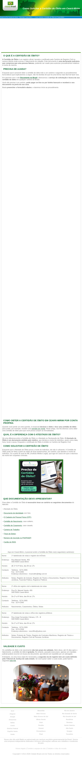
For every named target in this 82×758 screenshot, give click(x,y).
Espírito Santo (12, 731)
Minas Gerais (41, 719)
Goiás (12, 734)
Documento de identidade (13, 513)
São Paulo (69, 728)
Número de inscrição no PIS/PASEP (17, 538)
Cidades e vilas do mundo (56, 748)
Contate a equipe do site (36, 748)
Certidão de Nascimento (13, 521)
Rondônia (69, 719)
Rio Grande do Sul (69, 716)
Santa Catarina (69, 725)
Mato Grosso (41, 713)
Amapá (12, 717)
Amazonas (12, 720)
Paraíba (41, 725)
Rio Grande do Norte (69, 713)
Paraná (41, 728)
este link (13, 661)
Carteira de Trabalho (11, 530)
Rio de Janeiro (69, 710)
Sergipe (69, 731)
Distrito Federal (12, 728)
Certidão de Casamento (13, 525)
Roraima (69, 722)
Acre (12, 711)
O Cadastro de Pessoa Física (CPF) (17, 517)
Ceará (12, 725)
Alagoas (12, 714)
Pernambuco (41, 731)
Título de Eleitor (10, 534)
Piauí (41, 734)
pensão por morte (38, 429)
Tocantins (69, 734)
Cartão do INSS (10, 542)
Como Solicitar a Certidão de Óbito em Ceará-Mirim (51, 8)
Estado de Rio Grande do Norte (9, 17)
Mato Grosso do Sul (41, 716)
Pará (41, 722)
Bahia (12, 722)
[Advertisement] (41, 34)
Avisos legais (21, 748)
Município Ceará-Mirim (25, 17)
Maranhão (41, 710)
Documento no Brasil (28, 78)
